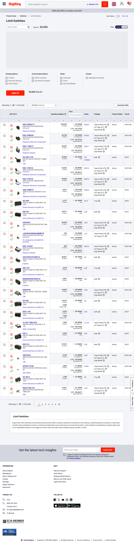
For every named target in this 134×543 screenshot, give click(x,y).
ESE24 (86, 190)
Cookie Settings (110, 540)
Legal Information (60, 482)
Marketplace (7, 473)
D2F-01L (26, 344)
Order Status (58, 473)
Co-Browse (8, 513)
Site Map (6, 482)
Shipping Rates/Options (62, 476)
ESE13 (86, 168)
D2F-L (25, 333)
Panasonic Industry (29, 131)
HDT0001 (26, 222)
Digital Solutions (8, 484)
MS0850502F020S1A (31, 279)
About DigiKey (8, 471)
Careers (5, 479)
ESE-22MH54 (28, 135)
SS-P (86, 201)
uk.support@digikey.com (13, 510)
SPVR (86, 366)
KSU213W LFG (29, 388)
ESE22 (86, 125)
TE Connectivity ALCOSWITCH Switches (33, 241)
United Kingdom (27, 540)
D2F (85, 212)
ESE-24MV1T (28, 190)
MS (85, 279)
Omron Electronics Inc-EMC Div (33, 207)
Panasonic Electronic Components (34, 142)
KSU (85, 388)
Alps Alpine (27, 373)
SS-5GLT (26, 377)
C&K (24, 164)
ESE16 (86, 246)
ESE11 (86, 146)
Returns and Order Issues (62, 479)
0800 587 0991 (10, 503)
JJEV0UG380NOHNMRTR (33, 233)
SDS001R (26, 290)
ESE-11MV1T (28, 146)
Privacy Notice (74, 458)
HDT (86, 223)
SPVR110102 (28, 366)
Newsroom (6, 487)
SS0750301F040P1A (31, 257)
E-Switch (26, 264)
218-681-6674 (10, 507)
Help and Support (60, 471)
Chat (6, 500)
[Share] (125, 16)
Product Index (11, 16)
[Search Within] (16, 27)
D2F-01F (26, 268)
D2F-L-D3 (26, 312)
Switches (23, 16)
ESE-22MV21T (29, 124)
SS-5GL (26, 301)
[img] (15, 5)
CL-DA (86, 323)
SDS (86, 290)
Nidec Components (29, 329)
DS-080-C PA (28, 157)
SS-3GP (26, 201)
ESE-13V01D (28, 179)
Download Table (123, 105)
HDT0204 (26, 355)
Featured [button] (38, 105)
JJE (85, 234)
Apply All (15, 93)
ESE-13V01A (28, 168)
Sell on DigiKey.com (9, 476)
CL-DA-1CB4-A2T (30, 322)
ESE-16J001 (28, 246)
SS (85, 257)
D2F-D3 (26, 212)
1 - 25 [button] (12, 105)
